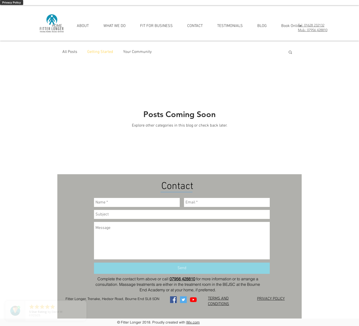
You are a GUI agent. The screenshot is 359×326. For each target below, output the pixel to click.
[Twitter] (183, 299)
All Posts (69, 51)
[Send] (182, 268)
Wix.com (193, 322)
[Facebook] (173, 299)
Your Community (137, 51)
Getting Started (100, 51)
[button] (290, 52)
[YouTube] (193, 299)
